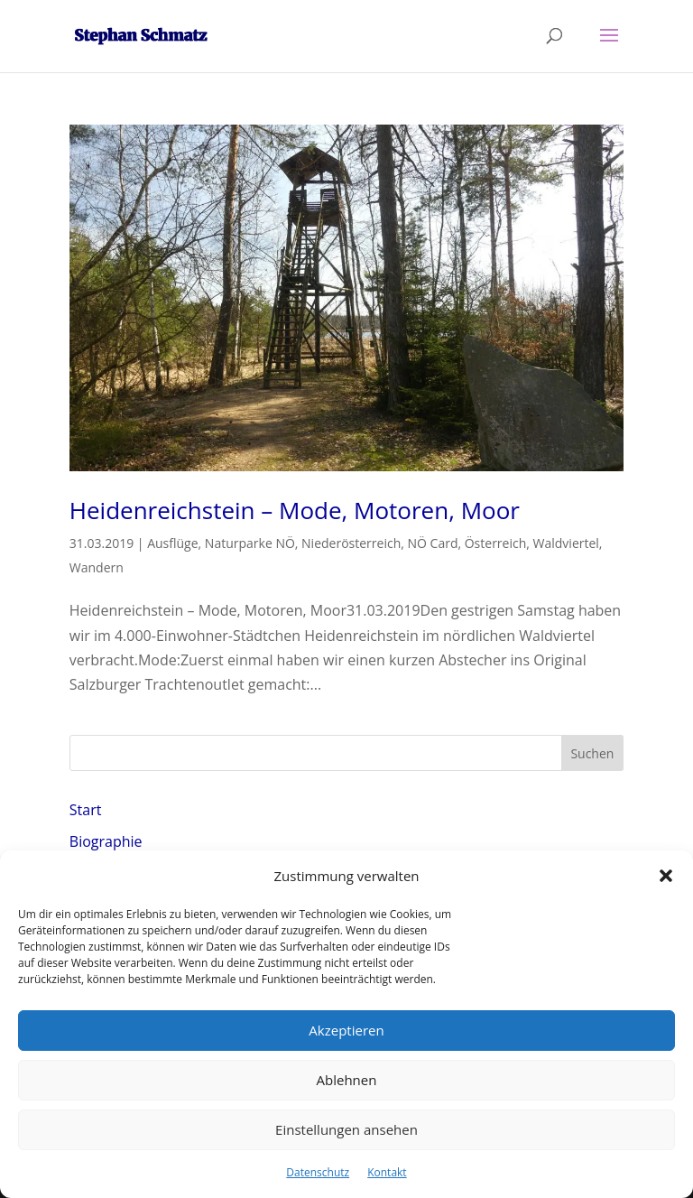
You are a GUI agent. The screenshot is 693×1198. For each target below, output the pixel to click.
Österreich (496, 543)
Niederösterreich (351, 543)
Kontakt (386, 1172)
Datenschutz (317, 1172)
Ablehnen (347, 1080)
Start (85, 810)
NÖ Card (433, 543)
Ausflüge (172, 543)
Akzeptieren (346, 1030)
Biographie (106, 841)
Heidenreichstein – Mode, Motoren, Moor (294, 510)
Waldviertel (566, 543)
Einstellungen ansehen (346, 1129)
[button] (666, 876)
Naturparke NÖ (250, 543)
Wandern (96, 567)
